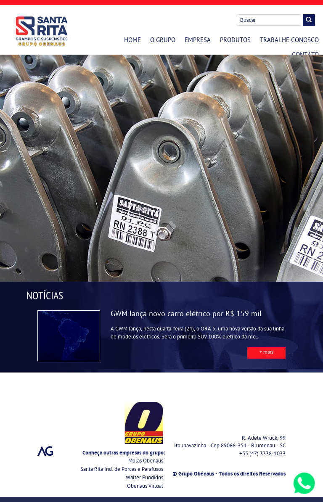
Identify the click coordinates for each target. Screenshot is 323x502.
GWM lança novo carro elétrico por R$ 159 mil (186, 314)
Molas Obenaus (145, 461)
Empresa (198, 41)
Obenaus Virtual (145, 487)
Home (132, 41)
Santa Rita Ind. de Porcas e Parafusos (121, 470)
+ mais (266, 353)
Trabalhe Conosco (289, 41)
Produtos (235, 41)
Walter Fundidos (144, 478)
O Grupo (162, 41)
